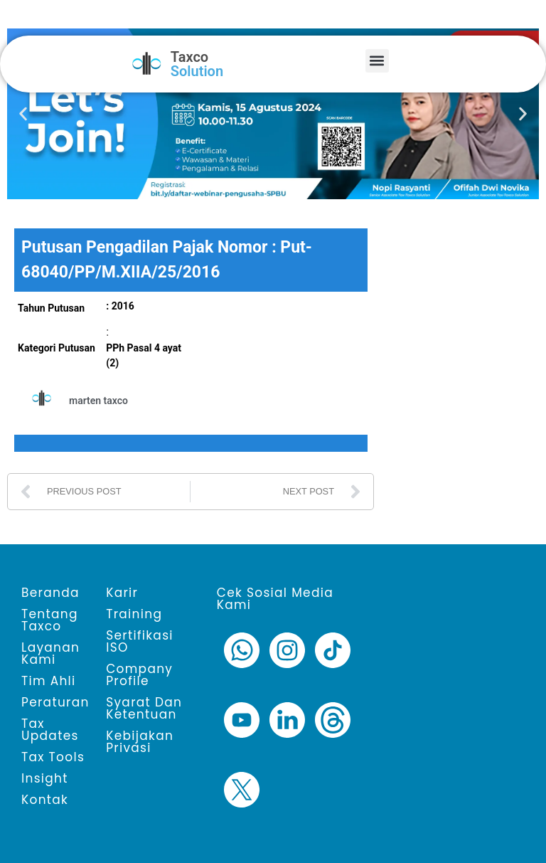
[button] (377, 61)
